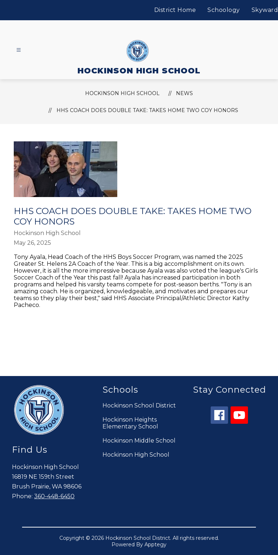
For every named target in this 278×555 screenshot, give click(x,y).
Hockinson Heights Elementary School (130, 423)
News (184, 93)
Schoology (223, 10)
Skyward (265, 10)
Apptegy (155, 544)
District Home (175, 10)
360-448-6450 (54, 496)
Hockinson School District (139, 405)
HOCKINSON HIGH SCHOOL (122, 93)
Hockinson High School (135, 454)
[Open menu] (18, 50)
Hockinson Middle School (139, 440)
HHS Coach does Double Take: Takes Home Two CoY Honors (147, 110)
